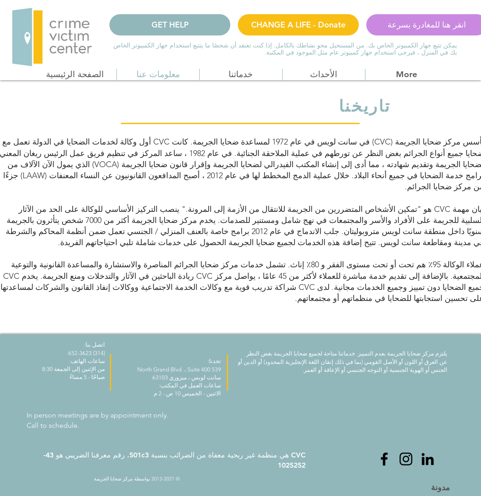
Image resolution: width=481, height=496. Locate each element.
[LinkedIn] (427, 459)
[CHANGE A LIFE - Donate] (298, 24)
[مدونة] (440, 487)
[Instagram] (406, 459)
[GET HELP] (169, 24)
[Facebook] (384, 459)
